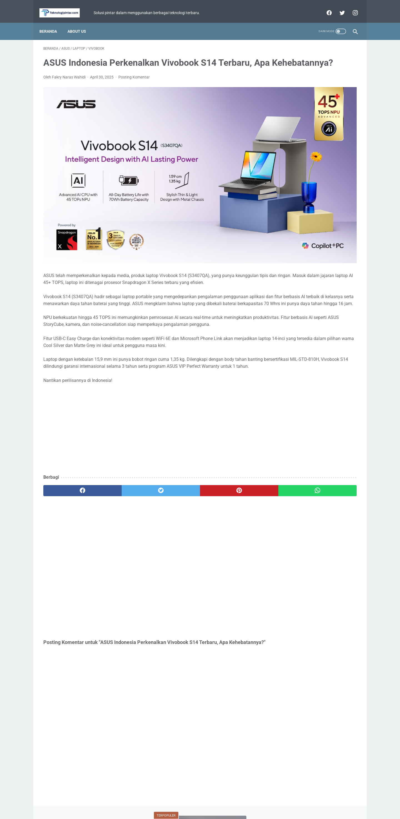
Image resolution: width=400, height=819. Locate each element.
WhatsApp (309, 263)
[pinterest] (174, 475)
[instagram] (351, 7)
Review (342, 253)
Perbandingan (291, 274)
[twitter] (338, 7)
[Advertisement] (148, 414)
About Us (80, 22)
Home (174, 799)
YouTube (339, 263)
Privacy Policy (196, 799)
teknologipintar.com (208, 810)
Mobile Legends (318, 242)
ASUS (342, 232)
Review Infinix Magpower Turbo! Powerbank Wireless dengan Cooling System (314, 191)
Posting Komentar (134, 85)
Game (315, 232)
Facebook (326, 274)
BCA (283, 263)
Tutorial (287, 253)
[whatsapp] (227, 475)
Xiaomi (315, 253)
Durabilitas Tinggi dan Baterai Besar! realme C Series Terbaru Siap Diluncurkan (314, 144)
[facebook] (325, 7)
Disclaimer (223, 799)
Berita (287, 232)
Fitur (284, 242)
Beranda (52, 22)
